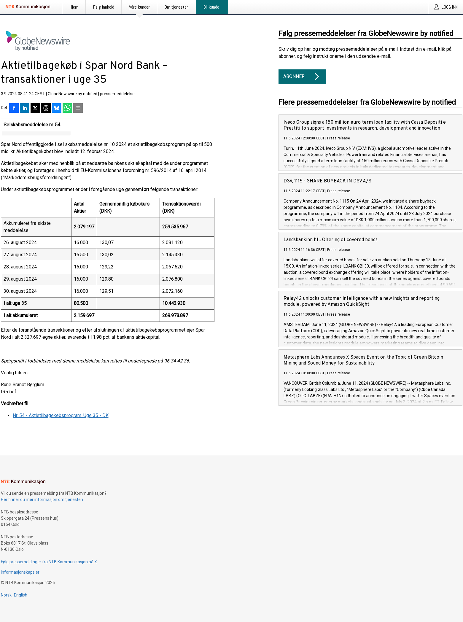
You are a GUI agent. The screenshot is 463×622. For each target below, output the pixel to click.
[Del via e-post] (78, 108)
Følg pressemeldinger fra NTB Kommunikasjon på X (49, 561)
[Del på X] (35, 108)
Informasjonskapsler (20, 572)
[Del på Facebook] (14, 108)
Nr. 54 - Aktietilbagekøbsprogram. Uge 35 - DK (61, 415)
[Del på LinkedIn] (24, 108)
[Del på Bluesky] (56, 108)
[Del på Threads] (46, 108)
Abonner (302, 76)
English (20, 595)
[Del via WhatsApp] (67, 108)
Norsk (6, 595)
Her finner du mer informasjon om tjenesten (42, 499)
